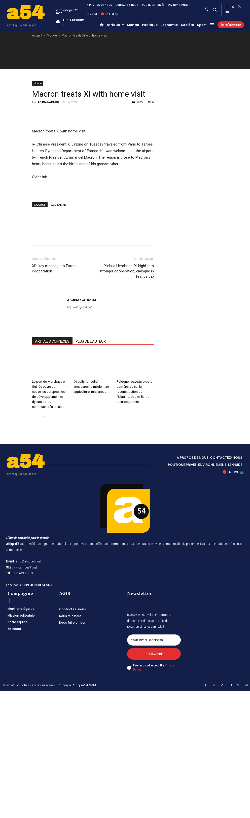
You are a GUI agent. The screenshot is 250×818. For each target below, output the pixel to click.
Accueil (37, 35)
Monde (52, 35)
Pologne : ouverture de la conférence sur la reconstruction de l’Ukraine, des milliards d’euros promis (134, 392)
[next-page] (43, 417)
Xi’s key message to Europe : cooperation (55, 268)
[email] (154, 640)
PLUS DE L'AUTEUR (91, 341)
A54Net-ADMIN (48, 102)
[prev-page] (35, 417)
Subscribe (154, 653)
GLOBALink (58, 204)
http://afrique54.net (79, 307)
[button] (214, 9)
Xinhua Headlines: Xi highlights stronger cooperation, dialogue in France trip (126, 271)
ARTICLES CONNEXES (52, 341)
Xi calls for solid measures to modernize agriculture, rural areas (91, 387)
